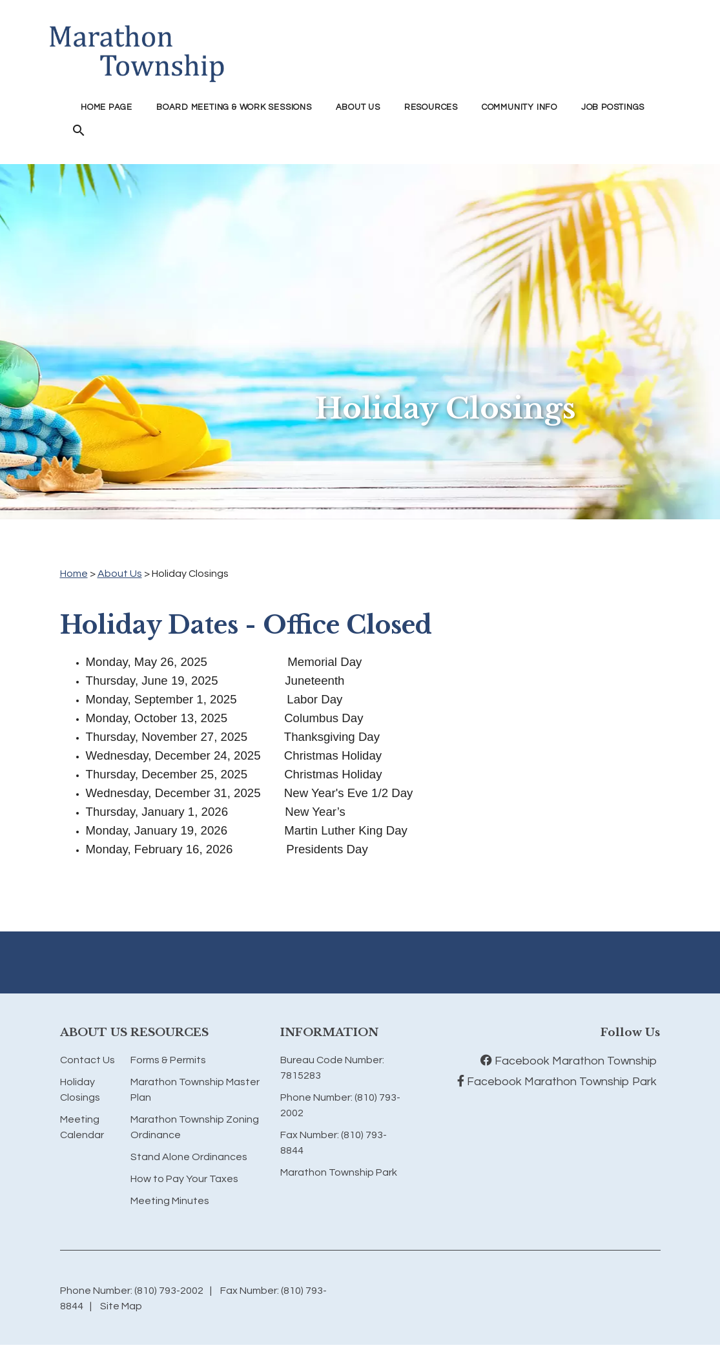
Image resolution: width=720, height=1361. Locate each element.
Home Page (106, 107)
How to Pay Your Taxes (184, 1179)
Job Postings (612, 107)
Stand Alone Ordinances (188, 1157)
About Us (120, 573)
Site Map (121, 1306)
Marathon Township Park (338, 1172)
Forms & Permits (168, 1060)
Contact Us (87, 1060)
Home (74, 573)
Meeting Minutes (169, 1201)
